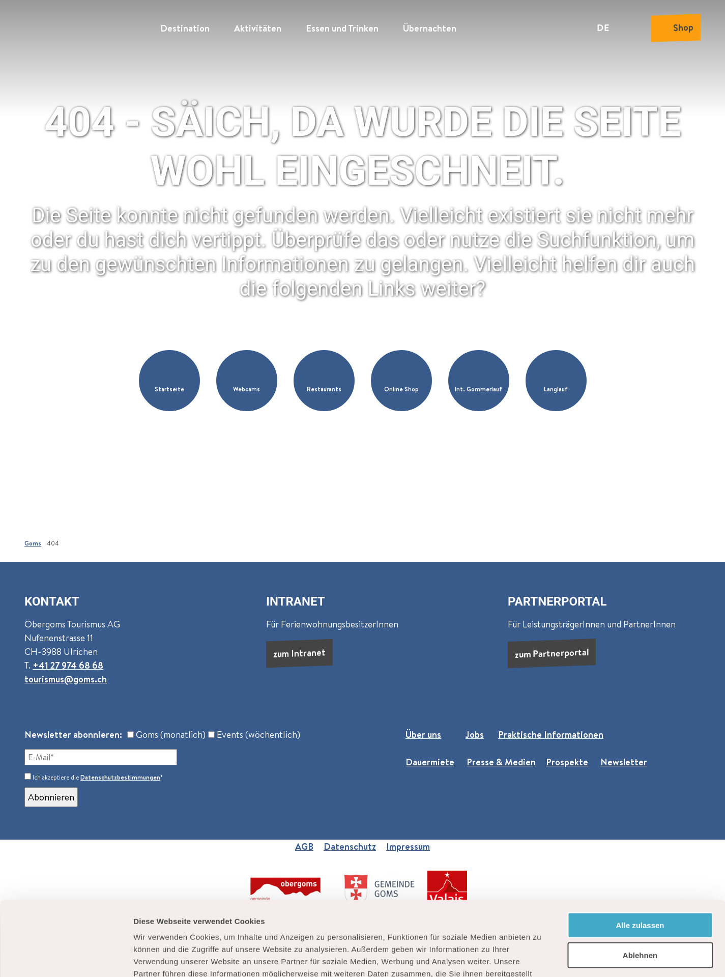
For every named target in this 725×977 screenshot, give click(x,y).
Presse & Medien (501, 762)
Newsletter (623, 762)
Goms (32, 543)
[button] (169, 380)
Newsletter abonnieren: (73, 734)
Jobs (475, 734)
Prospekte (567, 762)
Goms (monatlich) (166, 734)
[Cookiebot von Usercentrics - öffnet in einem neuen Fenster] (65, 957)
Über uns (423, 734)
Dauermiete (429, 762)
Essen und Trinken (342, 28)
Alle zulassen (640, 855)
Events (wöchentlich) (254, 734)
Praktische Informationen (550, 734)
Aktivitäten (257, 28)
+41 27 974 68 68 (68, 665)
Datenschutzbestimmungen (120, 777)
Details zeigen (541, 957)
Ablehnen (640, 885)
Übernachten (429, 28)
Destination (185, 28)
